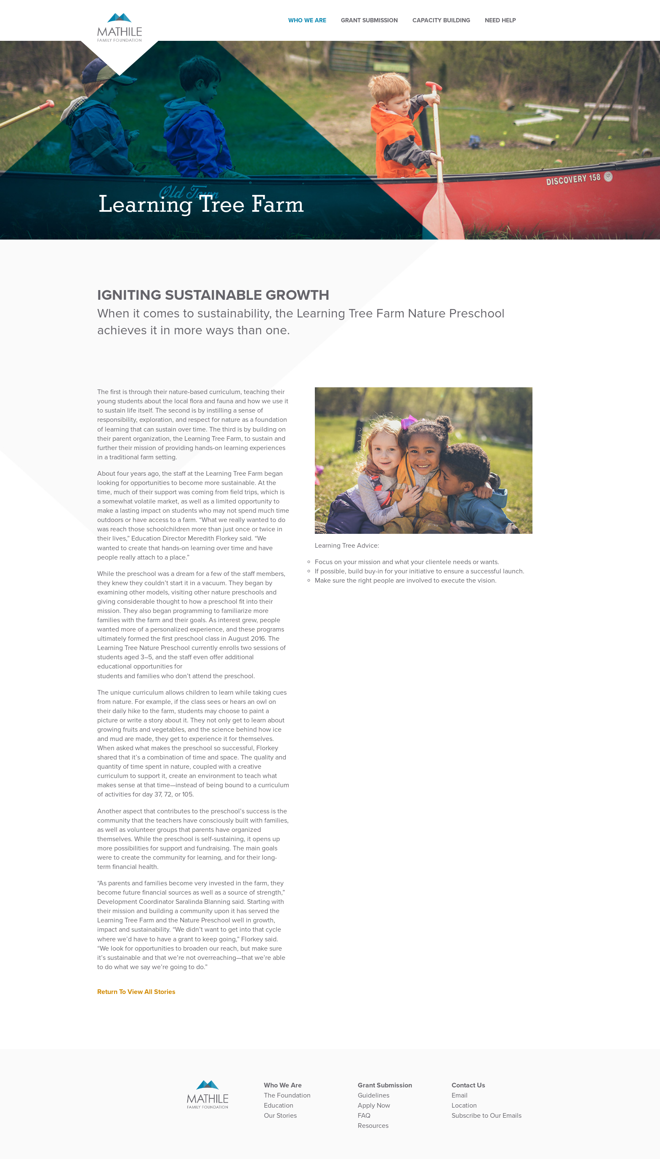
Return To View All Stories (136, 992)
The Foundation (287, 1095)
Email (460, 1095)
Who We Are (315, 12)
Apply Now (374, 1105)
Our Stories (280, 1115)
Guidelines (373, 1095)
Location (464, 1105)
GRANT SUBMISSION (377, 12)
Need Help (508, 12)
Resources (373, 1126)
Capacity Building (449, 12)
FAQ (364, 1115)
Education (278, 1105)
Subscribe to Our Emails (487, 1115)
